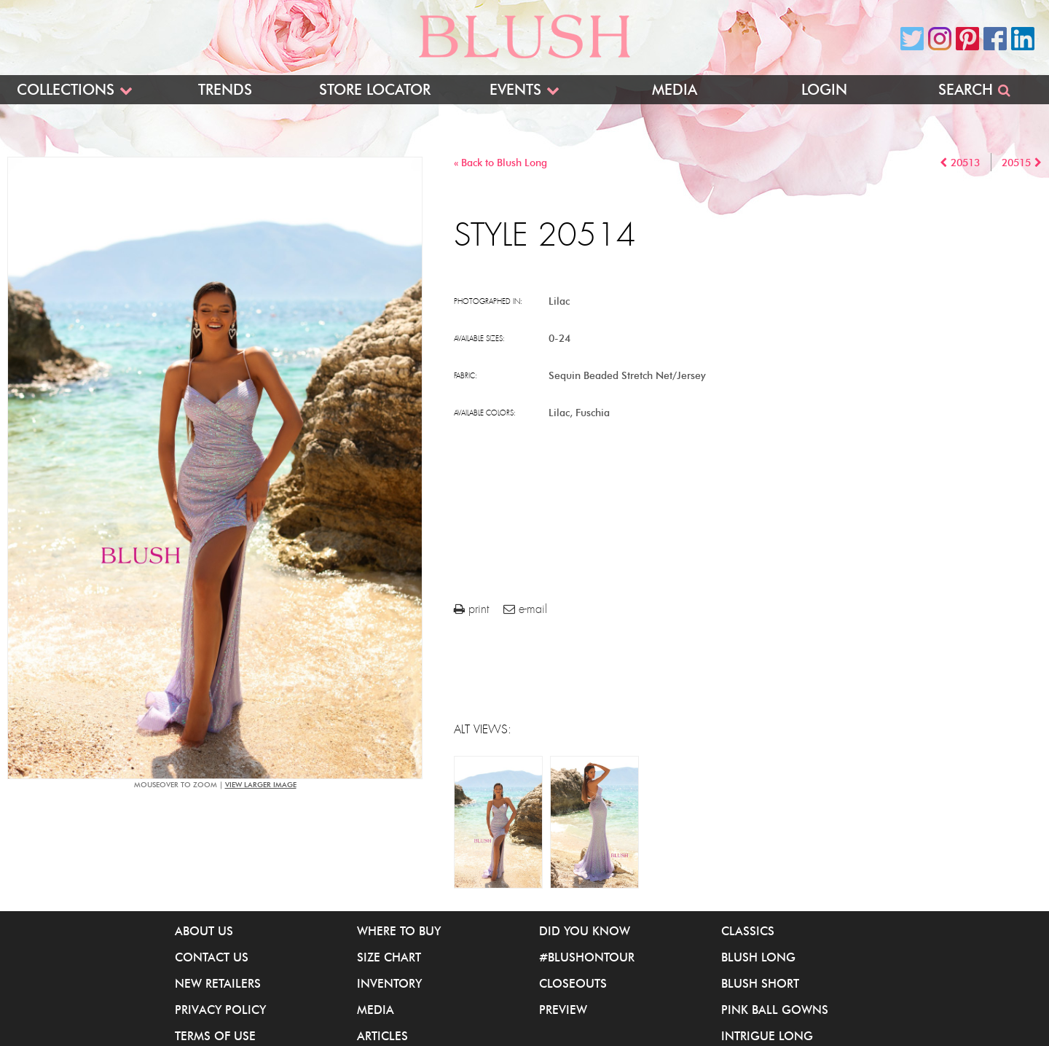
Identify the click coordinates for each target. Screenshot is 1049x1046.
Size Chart (389, 957)
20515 (1016, 163)
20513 (965, 163)
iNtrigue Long (767, 1035)
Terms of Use (215, 1035)
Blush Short (760, 983)
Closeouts (573, 983)
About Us (204, 930)
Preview (563, 1009)
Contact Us (211, 957)
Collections (65, 89)
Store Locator (375, 89)
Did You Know (584, 930)
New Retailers (218, 983)
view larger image (260, 784)
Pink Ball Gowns (774, 1009)
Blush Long (758, 957)
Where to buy (399, 930)
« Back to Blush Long (500, 163)
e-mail (525, 609)
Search (965, 89)
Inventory (389, 983)
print (471, 609)
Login (824, 89)
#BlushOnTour (586, 957)
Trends (225, 89)
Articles (382, 1035)
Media (674, 89)
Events (515, 89)
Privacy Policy (220, 1009)
